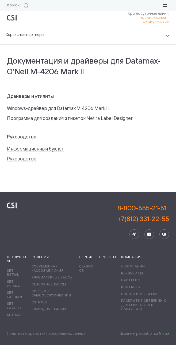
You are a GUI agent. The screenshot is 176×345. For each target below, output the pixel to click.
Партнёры (130, 280)
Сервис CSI (86, 268)
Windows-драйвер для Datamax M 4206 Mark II (58, 108)
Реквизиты (132, 273)
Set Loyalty (14, 306)
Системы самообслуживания (51, 293)
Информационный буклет (35, 149)
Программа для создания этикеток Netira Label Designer (70, 118)
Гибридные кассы (49, 309)
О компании (133, 266)
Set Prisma (13, 284)
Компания (131, 257)
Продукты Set (16, 259)
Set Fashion (14, 295)
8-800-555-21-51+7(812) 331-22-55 (143, 213)
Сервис (86, 257)
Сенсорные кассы (49, 284)
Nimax (164, 333)
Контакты (130, 287)
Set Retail (13, 273)
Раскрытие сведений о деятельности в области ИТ (143, 305)
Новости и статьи (139, 294)
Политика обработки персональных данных (46, 333)
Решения (40, 257)
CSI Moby (40, 302)
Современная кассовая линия (48, 268)
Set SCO (14, 315)
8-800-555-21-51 (155, 18)
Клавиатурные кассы (52, 277)
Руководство (21, 159)
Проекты (107, 257)
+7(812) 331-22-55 (156, 22)
